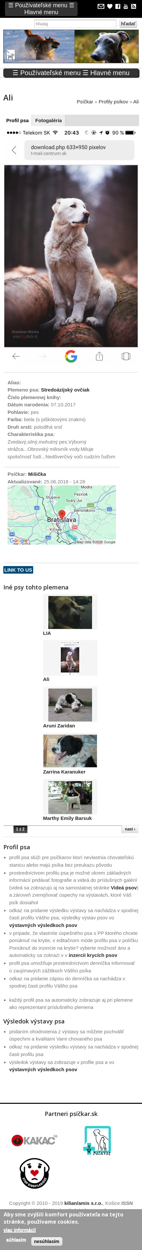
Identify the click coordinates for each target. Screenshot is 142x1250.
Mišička (37, 474)
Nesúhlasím (46, 1241)
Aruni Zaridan (59, 725)
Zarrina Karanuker (64, 771)
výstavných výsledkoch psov (43, 925)
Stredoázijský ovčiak (65, 390)
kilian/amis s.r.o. (83, 1203)
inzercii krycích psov (93, 955)
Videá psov (124, 887)
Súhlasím (16, 1239)
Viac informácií (20, 1230)
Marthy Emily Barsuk (67, 818)
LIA (47, 633)
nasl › (130, 829)
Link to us (18, 570)
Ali (46, 679)
